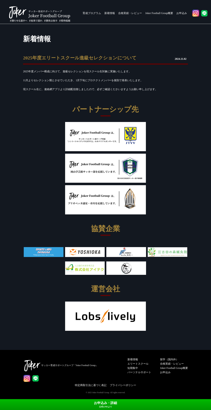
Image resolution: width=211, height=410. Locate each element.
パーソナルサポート (139, 372)
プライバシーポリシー (123, 385)
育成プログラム (92, 13)
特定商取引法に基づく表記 (90, 385)
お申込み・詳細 (105, 404)
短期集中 (132, 368)
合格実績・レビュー (130, 13)
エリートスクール (138, 363)
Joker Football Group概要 (159, 13)
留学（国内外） (169, 359)
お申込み (181, 13)
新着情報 (109, 13)
